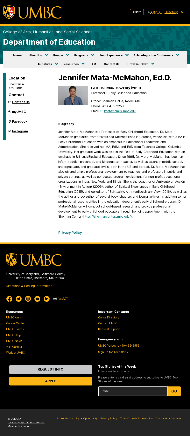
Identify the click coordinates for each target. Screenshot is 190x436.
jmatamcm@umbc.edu (120, 111)
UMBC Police (106, 345)
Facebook (19, 123)
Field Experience (111, 55)
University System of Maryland (26, 422)
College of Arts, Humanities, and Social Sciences (47, 32)
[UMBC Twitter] (18, 299)
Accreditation (65, 418)
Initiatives (45, 64)
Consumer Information (169, 418)
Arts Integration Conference (153, 55)
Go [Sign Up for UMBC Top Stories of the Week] (174, 391)
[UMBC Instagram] (28, 299)
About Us (35, 55)
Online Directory (108, 317)
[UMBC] (32, 12)
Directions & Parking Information (29, 286)
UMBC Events (15, 329)
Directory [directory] (171, 12)
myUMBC (19, 113)
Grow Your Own (137, 64)
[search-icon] (182, 12)
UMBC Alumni (14, 317)
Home (17, 55)
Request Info (50, 369)
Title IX (124, 418)
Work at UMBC (15, 352)
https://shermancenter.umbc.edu (106, 216)
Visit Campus (14, 346)
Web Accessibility (142, 418)
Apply (137, 12)
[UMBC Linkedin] (46, 299)
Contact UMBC (107, 323)
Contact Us (112, 64)
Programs (81, 55)
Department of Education (49, 41)
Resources (71, 64)
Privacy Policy (70, 232)
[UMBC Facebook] (9, 299)
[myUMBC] (155, 12)
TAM (93, 64)
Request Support (109, 329)
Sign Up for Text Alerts (113, 352)
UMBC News (14, 341)
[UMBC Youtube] (37, 299)
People (58, 55)
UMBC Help (13, 335)
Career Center (15, 323)
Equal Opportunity (86, 418)
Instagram (20, 133)
